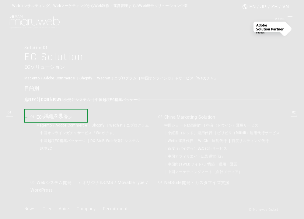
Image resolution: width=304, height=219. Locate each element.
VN (285, 7)
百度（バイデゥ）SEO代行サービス (197, 148)
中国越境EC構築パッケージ (118, 100)
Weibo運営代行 (180, 141)
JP (263, 7)
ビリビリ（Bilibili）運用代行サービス (248, 133)
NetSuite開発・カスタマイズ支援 (198, 182)
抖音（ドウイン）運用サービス (232, 125)
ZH (274, 7)
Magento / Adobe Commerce (49, 78)
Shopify (85, 78)
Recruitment (115, 209)
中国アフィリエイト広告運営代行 (196, 156)
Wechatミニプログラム (117, 78)
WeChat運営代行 (212, 141)
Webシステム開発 (53, 182)
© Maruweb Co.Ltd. (262, 209)
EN (252, 7)
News (29, 209)
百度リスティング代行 (250, 141)
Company (86, 209)
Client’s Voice (56, 209)
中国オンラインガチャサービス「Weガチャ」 (179, 78)
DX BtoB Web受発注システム (65, 100)
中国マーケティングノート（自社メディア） (205, 172)
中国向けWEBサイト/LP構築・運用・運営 (202, 164)
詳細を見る (62, 119)
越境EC (30, 100)
